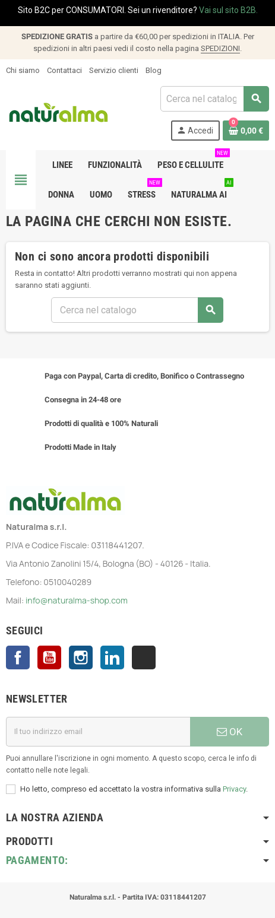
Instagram (81, 657)
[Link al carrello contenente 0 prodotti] (246, 130)
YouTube (49, 657)
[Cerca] (214, 99)
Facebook (18, 657)
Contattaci (64, 70)
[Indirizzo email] (98, 732)
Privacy (234, 788)
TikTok (144, 657)
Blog (154, 70)
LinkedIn (112, 657)
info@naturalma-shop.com (77, 600)
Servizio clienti (113, 70)
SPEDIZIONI (220, 48)
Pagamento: (37, 860)
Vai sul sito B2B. (228, 10)
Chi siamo (23, 70)
